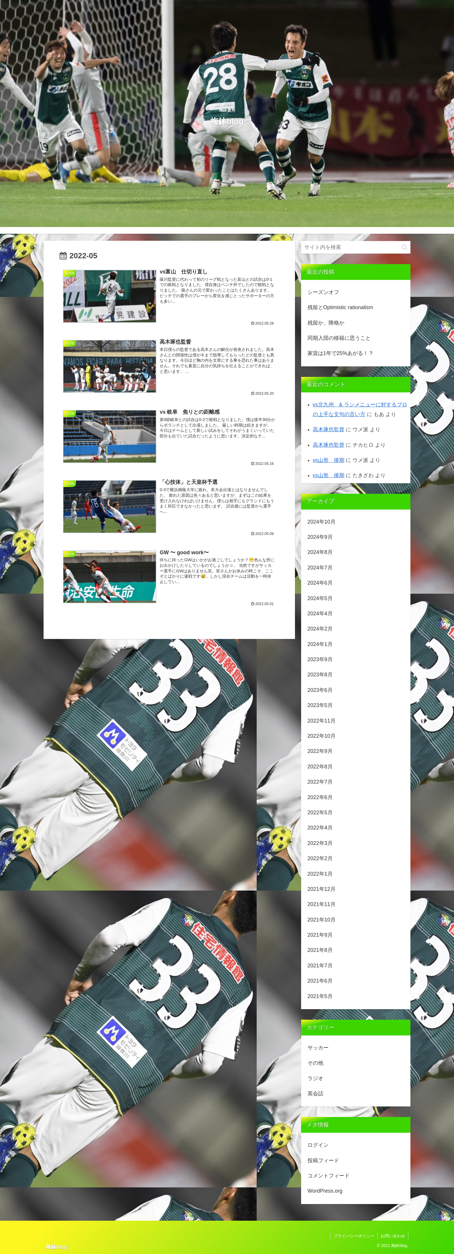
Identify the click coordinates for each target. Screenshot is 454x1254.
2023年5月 (320, 705)
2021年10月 (322, 920)
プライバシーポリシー (354, 1236)
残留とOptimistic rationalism (340, 307)
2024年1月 (320, 644)
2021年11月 (322, 904)
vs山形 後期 (328, 460)
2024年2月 (320, 629)
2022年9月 (320, 751)
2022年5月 (320, 812)
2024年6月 (320, 583)
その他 (315, 1063)
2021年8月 (320, 950)
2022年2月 (320, 858)
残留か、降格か (326, 323)
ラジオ (315, 1078)
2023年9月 (320, 659)
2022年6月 (320, 797)
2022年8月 (320, 767)
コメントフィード (329, 1176)
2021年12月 (322, 889)
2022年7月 (320, 782)
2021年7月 (320, 966)
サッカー (318, 1048)
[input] (355, 247)
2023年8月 (320, 675)
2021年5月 (320, 996)
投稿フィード (323, 1160)
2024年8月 (320, 552)
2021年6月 (320, 981)
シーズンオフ (323, 292)
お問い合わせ (393, 1236)
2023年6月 (320, 690)
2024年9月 (320, 537)
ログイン (318, 1145)
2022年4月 (320, 828)
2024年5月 (320, 598)
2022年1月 (320, 874)
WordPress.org (325, 1191)
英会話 (315, 1094)
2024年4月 (320, 613)
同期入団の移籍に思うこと (339, 338)
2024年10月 (322, 522)
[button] (404, 247)
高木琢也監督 (328, 429)
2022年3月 (320, 843)
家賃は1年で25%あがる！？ (341, 353)
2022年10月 (322, 736)
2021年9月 (320, 935)
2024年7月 (320, 568)
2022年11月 (322, 721)
